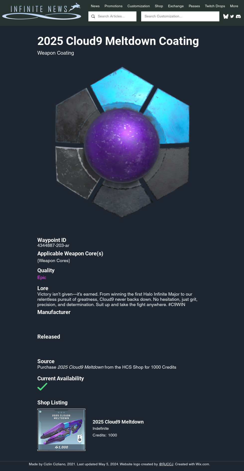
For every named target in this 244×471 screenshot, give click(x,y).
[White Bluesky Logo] (225, 16)
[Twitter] (232, 16)
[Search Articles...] (112, 16)
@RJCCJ (166, 464)
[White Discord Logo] (238, 16)
